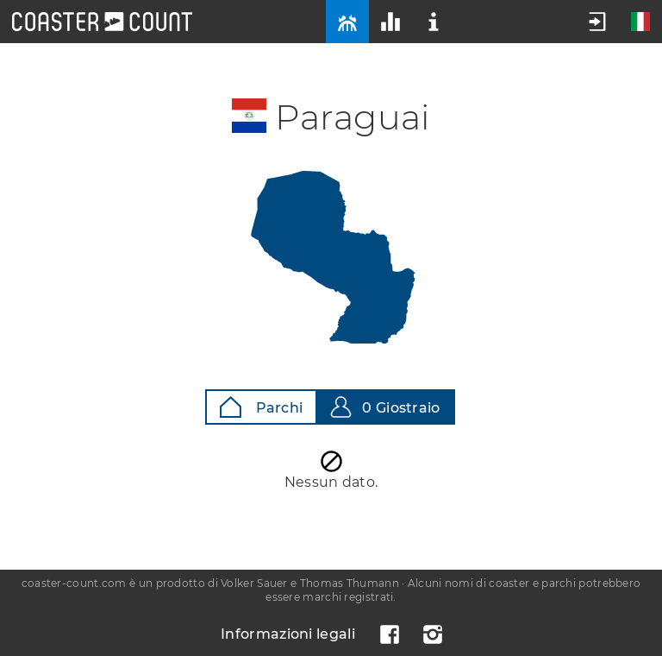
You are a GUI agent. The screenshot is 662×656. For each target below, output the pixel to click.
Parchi (261, 407)
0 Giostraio (385, 407)
